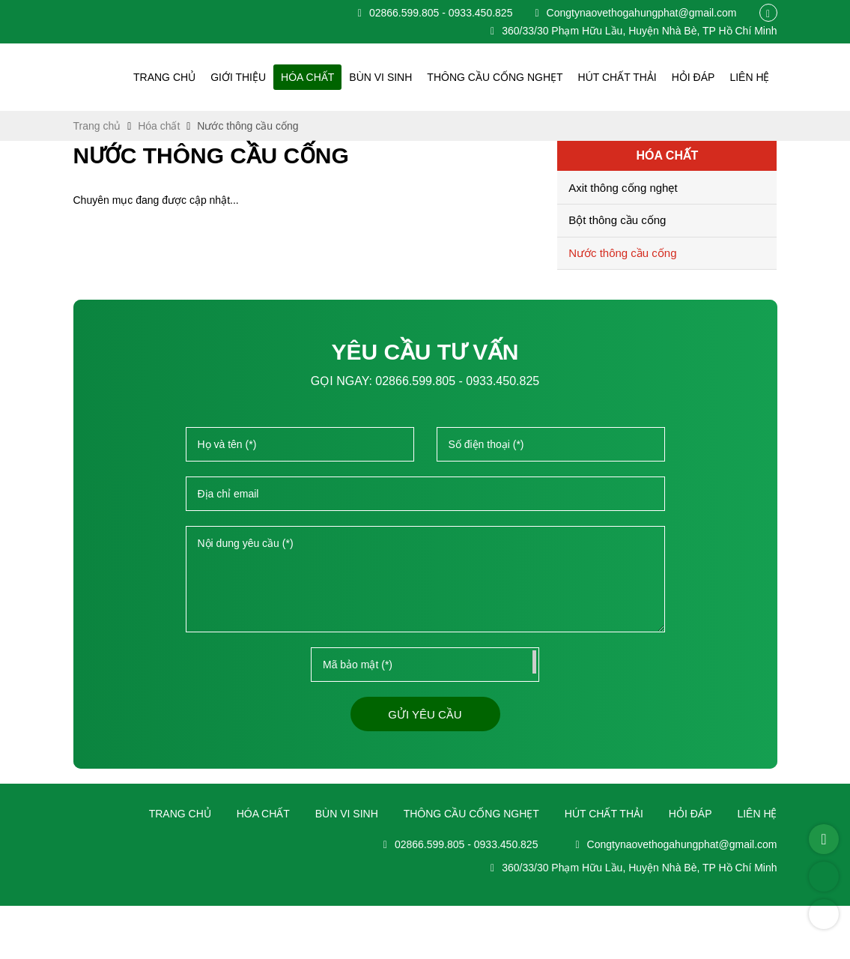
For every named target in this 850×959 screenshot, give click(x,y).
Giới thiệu (263, 77)
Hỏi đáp (697, 77)
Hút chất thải (624, 77)
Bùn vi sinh (401, 77)
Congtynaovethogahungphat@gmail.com (630, 13)
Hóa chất (330, 77)
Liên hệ (751, 77)
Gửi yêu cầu (425, 715)
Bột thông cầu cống (617, 221)
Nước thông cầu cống (625, 254)
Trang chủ (193, 77)
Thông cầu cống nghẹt (509, 77)
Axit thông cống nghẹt (622, 189)
